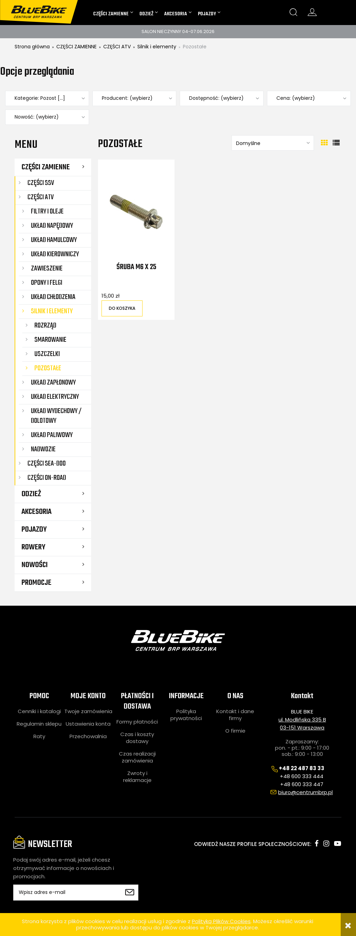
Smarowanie (50, 340)
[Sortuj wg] (273, 143)
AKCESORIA (36, 512)
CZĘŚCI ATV (40, 197)
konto (312, 12)
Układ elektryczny (55, 397)
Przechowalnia (88, 736)
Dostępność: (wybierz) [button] (216, 98)
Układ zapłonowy (53, 382)
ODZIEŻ (31, 494)
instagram (326, 843)
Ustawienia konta (88, 723)
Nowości (35, 565)
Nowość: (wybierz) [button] (37, 117)
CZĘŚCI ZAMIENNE (46, 167)
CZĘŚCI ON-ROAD (46, 478)
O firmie (235, 730)
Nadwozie (43, 449)
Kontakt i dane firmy (235, 715)
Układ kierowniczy (55, 254)
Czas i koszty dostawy (137, 738)
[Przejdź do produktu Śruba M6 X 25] (136, 211)
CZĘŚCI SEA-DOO (46, 463)
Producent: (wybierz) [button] (127, 98)
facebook (316, 843)
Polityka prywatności (186, 715)
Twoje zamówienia (88, 711)
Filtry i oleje (47, 211)
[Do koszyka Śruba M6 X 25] (122, 308)
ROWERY (33, 547)
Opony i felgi (46, 283)
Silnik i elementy (52, 311)
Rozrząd (45, 325)
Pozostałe (47, 368)
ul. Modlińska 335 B (302, 719)
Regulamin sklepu (39, 723)
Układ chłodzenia (53, 297)
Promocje (36, 582)
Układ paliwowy (52, 435)
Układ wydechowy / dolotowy (56, 416)
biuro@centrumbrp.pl (305, 792)
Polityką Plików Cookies (221, 921)
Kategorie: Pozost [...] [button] (40, 98)
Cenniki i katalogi (39, 711)
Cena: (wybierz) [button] (295, 98)
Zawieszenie (47, 268)
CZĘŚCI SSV (40, 183)
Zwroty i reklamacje (137, 777)
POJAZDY (34, 529)
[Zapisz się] (129, 893)
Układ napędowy (52, 226)
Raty (39, 736)
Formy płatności (137, 721)
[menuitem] (113, 14)
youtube (337, 843)
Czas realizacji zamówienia (137, 757)
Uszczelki (47, 354)
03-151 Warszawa (302, 727)
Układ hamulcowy (54, 240)
